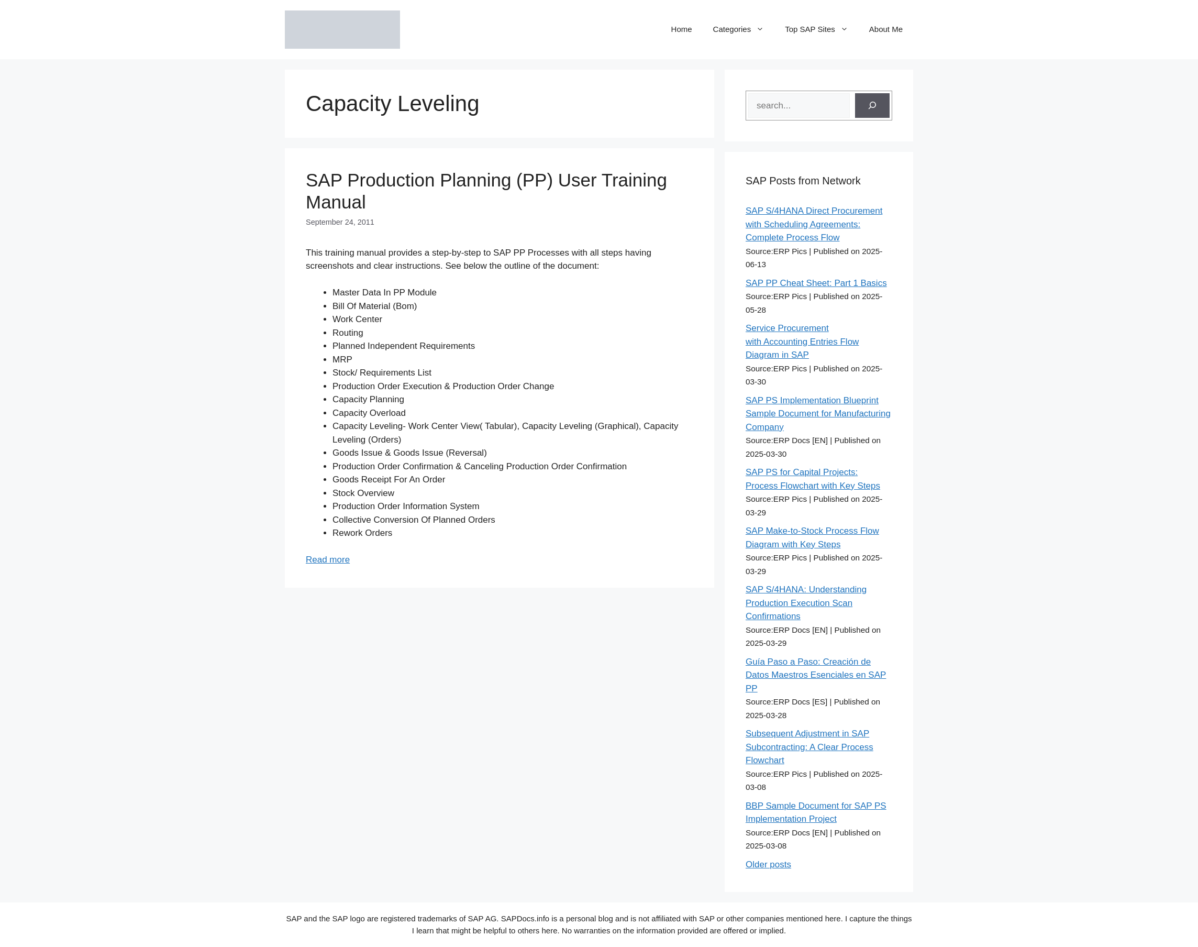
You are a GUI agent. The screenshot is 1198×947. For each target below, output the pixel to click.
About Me (886, 29)
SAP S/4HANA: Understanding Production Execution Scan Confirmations (806, 603)
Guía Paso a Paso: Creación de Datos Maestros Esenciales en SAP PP (816, 675)
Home (681, 29)
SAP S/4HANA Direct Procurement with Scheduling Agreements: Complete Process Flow (814, 224)
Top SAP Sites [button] (822, 29)
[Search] (872, 105)
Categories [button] (744, 29)
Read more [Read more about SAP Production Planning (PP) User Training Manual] (328, 560)
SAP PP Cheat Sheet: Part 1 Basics (816, 283)
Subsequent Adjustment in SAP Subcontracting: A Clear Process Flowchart (809, 747)
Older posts (768, 864)
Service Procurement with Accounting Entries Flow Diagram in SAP (802, 341)
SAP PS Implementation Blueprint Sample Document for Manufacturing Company (818, 413)
